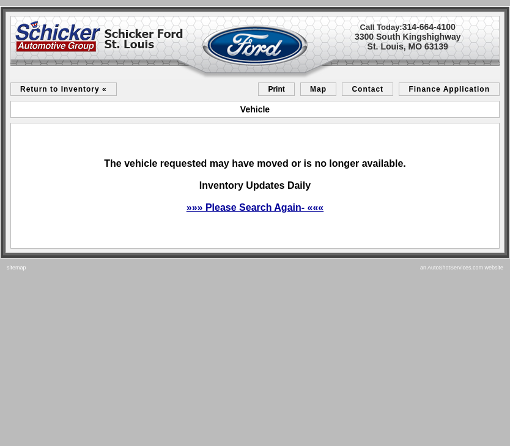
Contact (367, 89)
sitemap (16, 268)
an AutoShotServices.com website (461, 268)
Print (276, 89)
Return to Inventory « (63, 89)
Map (318, 89)
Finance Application (449, 89)
